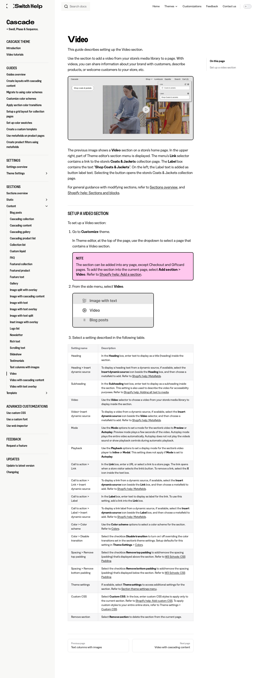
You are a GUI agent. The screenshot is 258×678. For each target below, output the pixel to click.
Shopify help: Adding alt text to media (146, 392)
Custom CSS (109, 609)
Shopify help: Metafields (146, 376)
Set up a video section (223, 67)
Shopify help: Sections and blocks (93, 193)
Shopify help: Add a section (120, 274)
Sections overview (164, 187)
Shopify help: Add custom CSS (154, 600)
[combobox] (75, 6)
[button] (27, 41)
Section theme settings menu (139, 589)
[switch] (247, 6)
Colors (115, 528)
